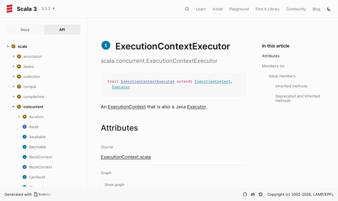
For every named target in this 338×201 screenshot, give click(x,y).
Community (296, 9)
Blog (316, 9)
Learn (201, 9)
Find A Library (268, 9)
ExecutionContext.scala (126, 157)
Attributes (271, 56)
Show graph (114, 185)
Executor (121, 87)
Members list (273, 66)
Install (218, 9)
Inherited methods (291, 86)
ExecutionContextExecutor (148, 81)
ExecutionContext (212, 81)
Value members (282, 76)
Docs (25, 29)
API (62, 29)
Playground (239, 9)
